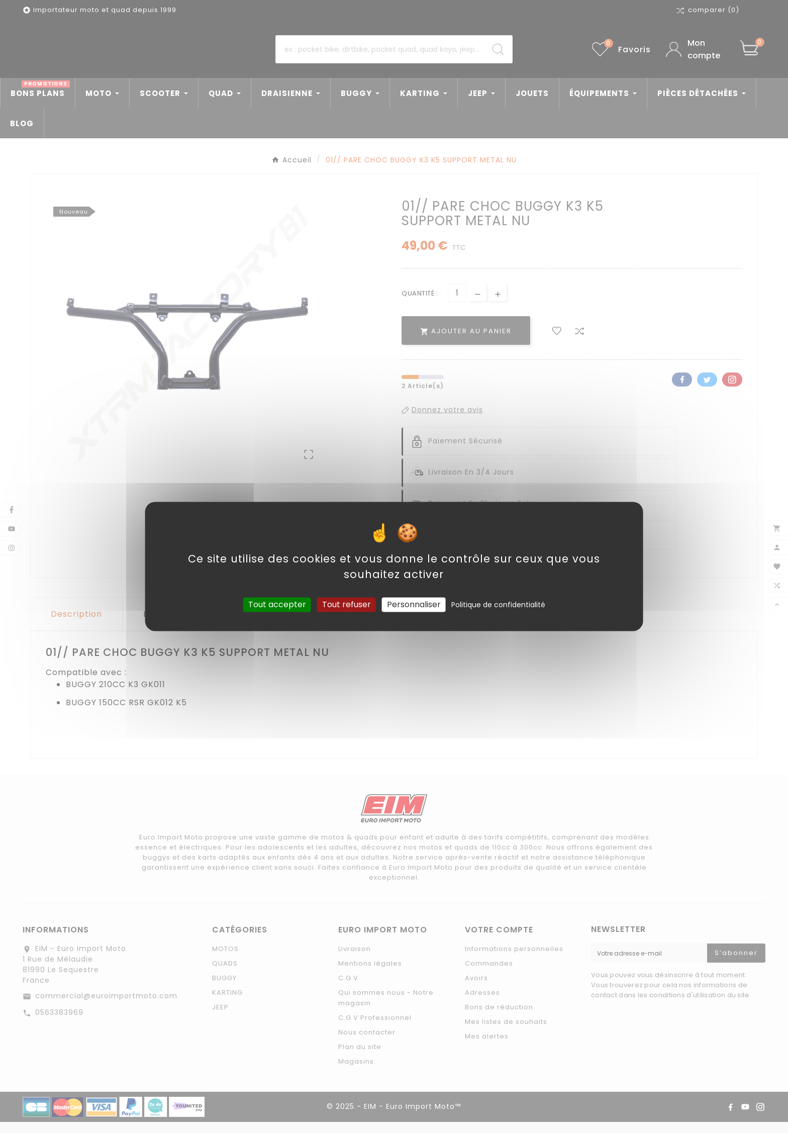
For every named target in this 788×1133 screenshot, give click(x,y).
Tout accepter (277, 604)
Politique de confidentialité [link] (498, 605)
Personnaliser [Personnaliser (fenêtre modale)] (414, 604)
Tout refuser (346, 604)
